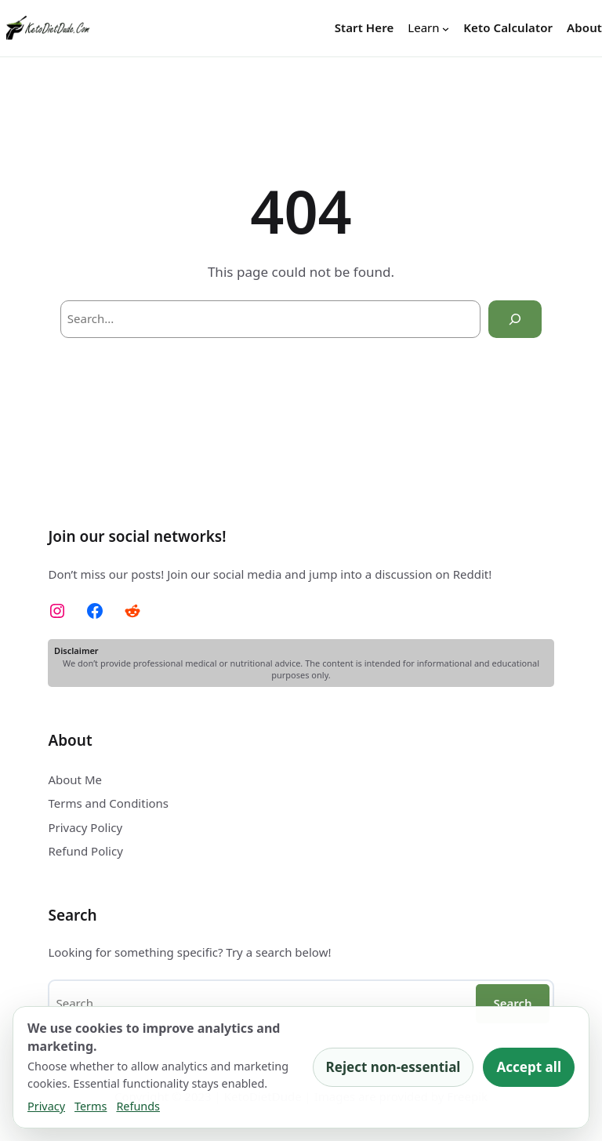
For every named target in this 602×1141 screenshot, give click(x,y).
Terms (90, 1106)
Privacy (46, 1106)
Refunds (138, 1106)
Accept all (528, 1067)
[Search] (515, 319)
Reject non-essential (393, 1067)
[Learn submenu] (428, 28)
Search (512, 1003)
